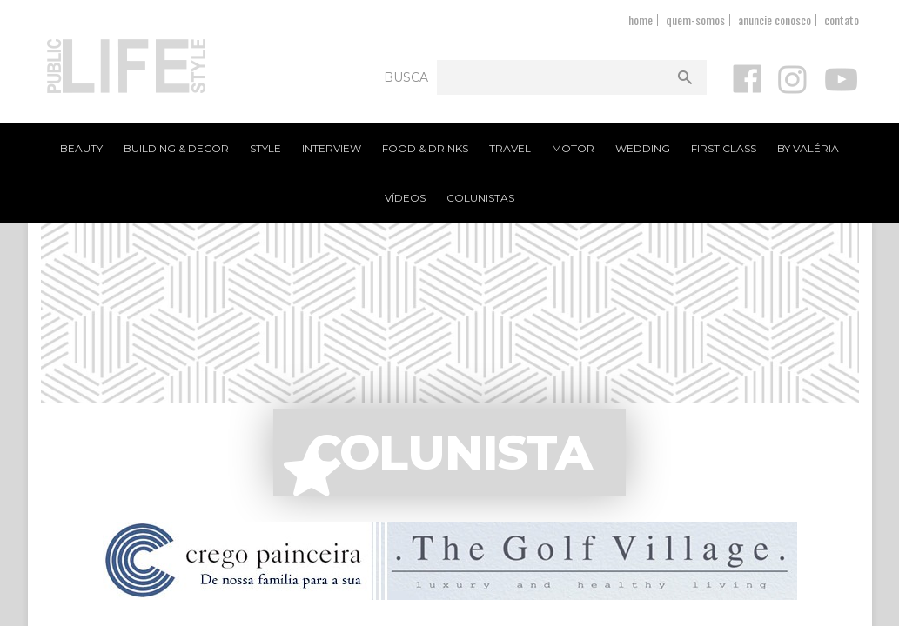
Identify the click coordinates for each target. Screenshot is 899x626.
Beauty (81, 148)
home (640, 19)
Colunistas (480, 197)
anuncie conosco (774, 19)
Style (265, 148)
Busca (406, 77)
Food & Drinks (425, 148)
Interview (331, 148)
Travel (510, 148)
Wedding (642, 148)
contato (841, 19)
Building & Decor (176, 148)
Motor (573, 148)
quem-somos (695, 19)
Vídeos (405, 197)
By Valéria (808, 148)
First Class (723, 148)
